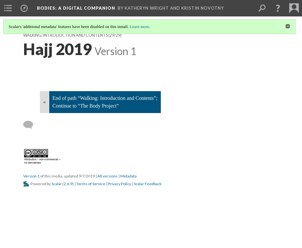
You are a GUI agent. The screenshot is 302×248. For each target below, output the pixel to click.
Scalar (56, 183)
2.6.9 (68, 183)
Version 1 (31, 176)
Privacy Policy (119, 183)
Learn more (139, 26)
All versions (107, 176)
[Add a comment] (31, 125)
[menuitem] (8, 8)
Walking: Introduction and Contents (65, 35)
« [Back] (44, 102)
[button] (278, 8)
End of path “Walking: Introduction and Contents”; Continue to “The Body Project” (105, 102)
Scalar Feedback (147, 183)
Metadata (128, 176)
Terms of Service (90, 183)
